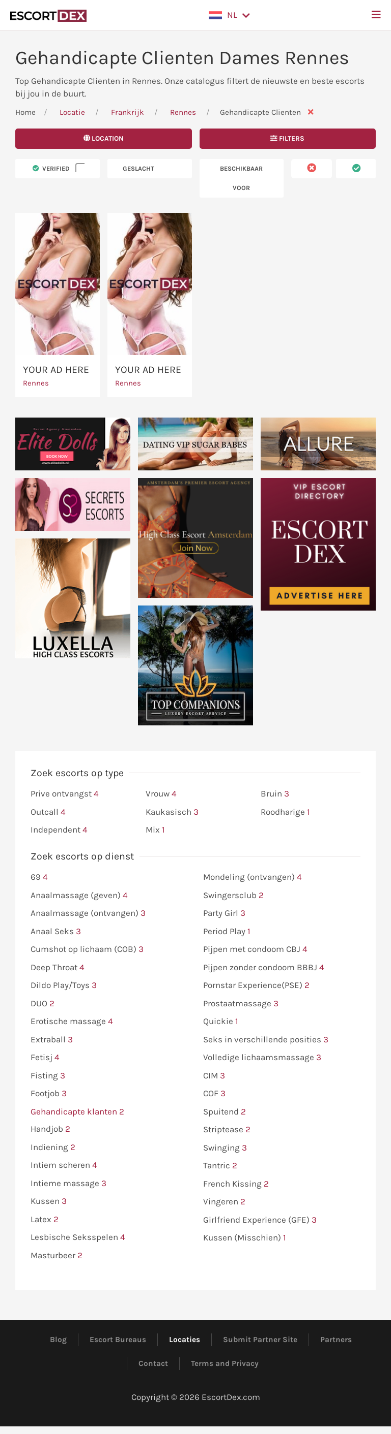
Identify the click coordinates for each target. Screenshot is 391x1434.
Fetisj (45, 1057)
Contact (153, 1363)
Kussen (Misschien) (244, 1238)
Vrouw (161, 794)
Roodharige (285, 812)
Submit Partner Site (260, 1339)
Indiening (53, 1147)
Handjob (50, 1129)
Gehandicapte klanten (77, 1112)
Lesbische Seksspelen (78, 1237)
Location (103, 138)
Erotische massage (72, 1021)
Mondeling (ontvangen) (252, 877)
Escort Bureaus (118, 1339)
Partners (336, 1339)
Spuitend (224, 1112)
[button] (229, 15)
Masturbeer (56, 1255)
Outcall (48, 812)
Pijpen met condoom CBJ (255, 949)
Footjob (49, 1093)
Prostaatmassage (240, 1003)
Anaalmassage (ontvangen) (88, 913)
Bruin (275, 794)
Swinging (225, 1148)
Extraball (52, 1039)
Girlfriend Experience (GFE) (260, 1220)
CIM (214, 1075)
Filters (287, 138)
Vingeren (224, 1201)
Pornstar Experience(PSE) (256, 985)
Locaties (184, 1339)
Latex (45, 1219)
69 (39, 877)
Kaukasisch (172, 812)
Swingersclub (233, 895)
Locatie (72, 112)
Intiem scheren (64, 1165)
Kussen (49, 1201)
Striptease (226, 1129)
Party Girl (224, 913)
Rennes (184, 112)
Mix (155, 830)
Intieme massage (68, 1183)
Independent (59, 830)
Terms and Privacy (225, 1363)
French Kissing (236, 1184)
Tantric (220, 1165)
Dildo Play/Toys (64, 985)
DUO (42, 1003)
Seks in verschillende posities (265, 1039)
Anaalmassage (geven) (79, 895)
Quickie (220, 1021)
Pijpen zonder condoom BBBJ (263, 967)
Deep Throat (58, 967)
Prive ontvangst (65, 794)
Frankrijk (127, 112)
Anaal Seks (56, 931)
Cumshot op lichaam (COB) (87, 949)
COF (214, 1093)
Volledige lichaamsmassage (262, 1057)
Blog (58, 1339)
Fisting (48, 1075)
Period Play (226, 931)
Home (25, 112)
